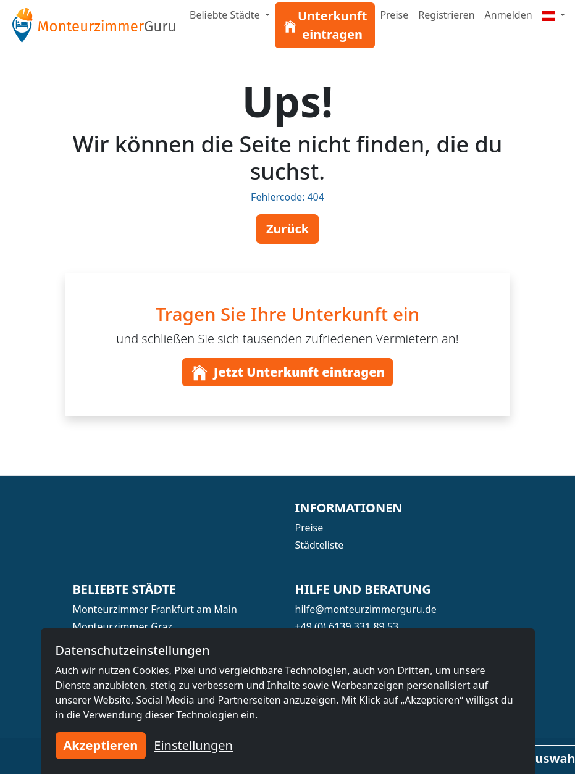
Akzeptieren (101, 745)
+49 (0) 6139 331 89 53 (347, 626)
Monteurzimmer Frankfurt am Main (155, 609)
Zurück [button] (287, 228)
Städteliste (319, 545)
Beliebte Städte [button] (226, 15)
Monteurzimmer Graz (122, 626)
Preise (394, 15)
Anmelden (508, 15)
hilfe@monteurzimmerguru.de (366, 609)
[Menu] (554, 14)
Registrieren (446, 15)
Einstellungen (193, 745)
